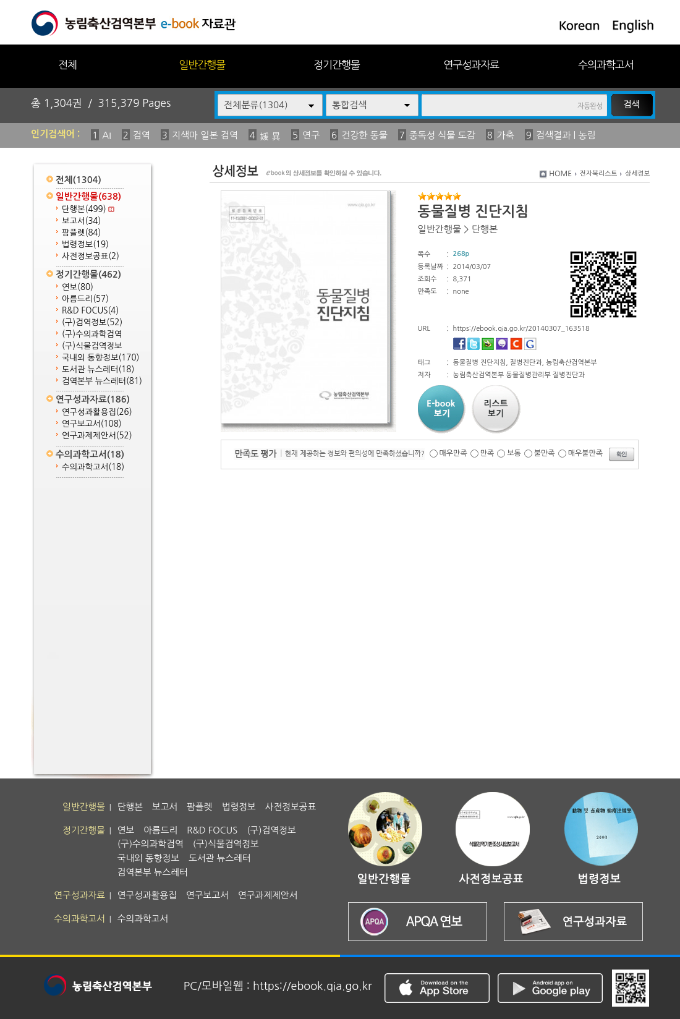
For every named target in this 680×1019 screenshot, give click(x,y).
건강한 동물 (364, 135)
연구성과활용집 (97, 412)
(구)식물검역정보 (92, 346)
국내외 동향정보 (100, 358)
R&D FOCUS (90, 311)
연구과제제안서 (97, 436)
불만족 (544, 453)
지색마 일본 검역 (205, 135)
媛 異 (270, 136)
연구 (311, 135)
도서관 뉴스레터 (98, 369)
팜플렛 (81, 233)
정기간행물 (336, 64)
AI (106, 135)
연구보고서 (92, 424)
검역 (141, 135)
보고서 (81, 221)
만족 (487, 453)
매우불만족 (585, 453)
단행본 (88, 209)
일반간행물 (202, 64)
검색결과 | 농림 (566, 135)
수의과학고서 (606, 64)
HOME (560, 173)
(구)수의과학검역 (92, 334)
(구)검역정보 (92, 322)
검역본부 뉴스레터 (102, 381)
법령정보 (85, 245)
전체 (67, 64)
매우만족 (453, 453)
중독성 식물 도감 (442, 135)
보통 (514, 453)
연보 (77, 287)
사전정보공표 (90, 256)
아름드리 (85, 299)
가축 (505, 135)
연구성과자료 (471, 64)
